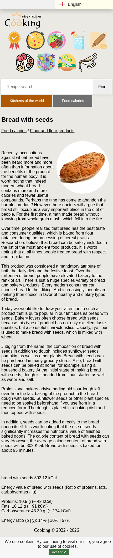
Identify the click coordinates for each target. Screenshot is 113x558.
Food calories (73, 101)
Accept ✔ (59, 552)
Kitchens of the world (27, 101)
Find (102, 86)
